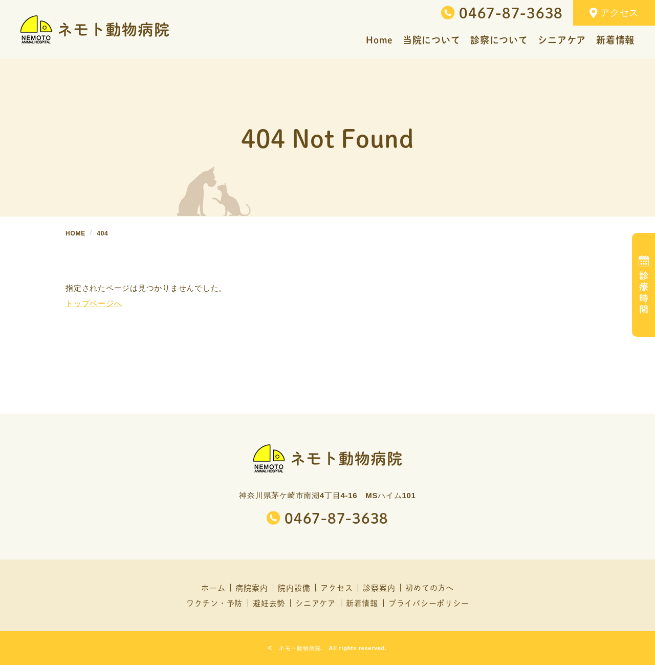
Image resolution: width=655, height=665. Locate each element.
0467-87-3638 (511, 13)
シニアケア (315, 602)
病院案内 (251, 587)
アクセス (614, 13)
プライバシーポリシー (428, 602)
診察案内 (379, 587)
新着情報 (362, 602)
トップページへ (94, 303)
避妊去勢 (269, 602)
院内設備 (294, 587)
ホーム (213, 587)
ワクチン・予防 (214, 602)
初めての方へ (429, 587)
